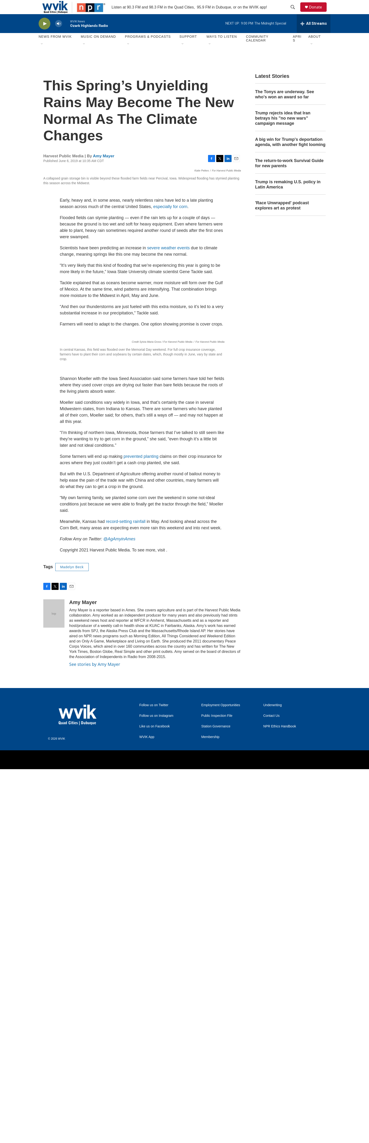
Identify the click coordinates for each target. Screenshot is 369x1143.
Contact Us (271, 1089)
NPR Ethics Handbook (279, 1100)
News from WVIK (55, 47)
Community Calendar (257, 49)
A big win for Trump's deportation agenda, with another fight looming (290, 153)
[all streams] (313, 34)
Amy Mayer (103, 166)
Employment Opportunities (220, 1079)
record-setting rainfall (125, 895)
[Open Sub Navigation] (42, 55)
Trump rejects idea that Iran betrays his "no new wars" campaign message (282, 128)
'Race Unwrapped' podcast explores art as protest (282, 216)
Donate (318, 12)
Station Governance (215, 1100)
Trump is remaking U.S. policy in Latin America (288, 195)
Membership (210, 1111)
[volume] (59, 34)
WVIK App (146, 1111)
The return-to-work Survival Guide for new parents (289, 174)
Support (188, 47)
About (314, 47)
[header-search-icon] (294, 12)
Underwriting (272, 1079)
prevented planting (141, 830)
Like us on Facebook (154, 1100)
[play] (44, 34)
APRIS (297, 49)
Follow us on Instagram (156, 1089)
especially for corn (170, 415)
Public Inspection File (216, 1089)
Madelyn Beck (72, 941)
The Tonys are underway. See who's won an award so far (284, 105)
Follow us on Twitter (153, 1079)
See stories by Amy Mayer (94, 1038)
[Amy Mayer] (53, 987)
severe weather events (168, 456)
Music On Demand (98, 47)
